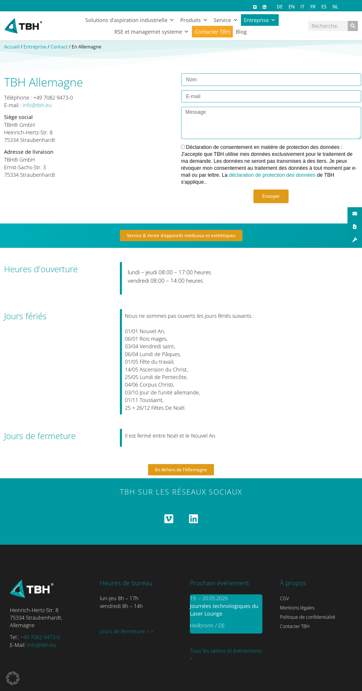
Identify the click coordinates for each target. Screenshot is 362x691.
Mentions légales (297, 608)
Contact (59, 47)
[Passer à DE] (280, 6)
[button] (13, 678)
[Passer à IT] (302, 6)
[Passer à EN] (292, 6)
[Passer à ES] (323, 6)
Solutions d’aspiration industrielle (129, 20)
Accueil (11, 47)
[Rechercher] (353, 26)
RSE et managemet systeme (151, 31)
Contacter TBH (212, 31)
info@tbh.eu (37, 105)
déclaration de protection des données (273, 175)
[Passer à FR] (312, 6)
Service (226, 20)
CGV (284, 598)
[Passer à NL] (335, 6)
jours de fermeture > (125, 631)
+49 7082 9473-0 (40, 637)
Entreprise (260, 20)
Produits (194, 20)
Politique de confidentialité (307, 617)
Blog (241, 31)
